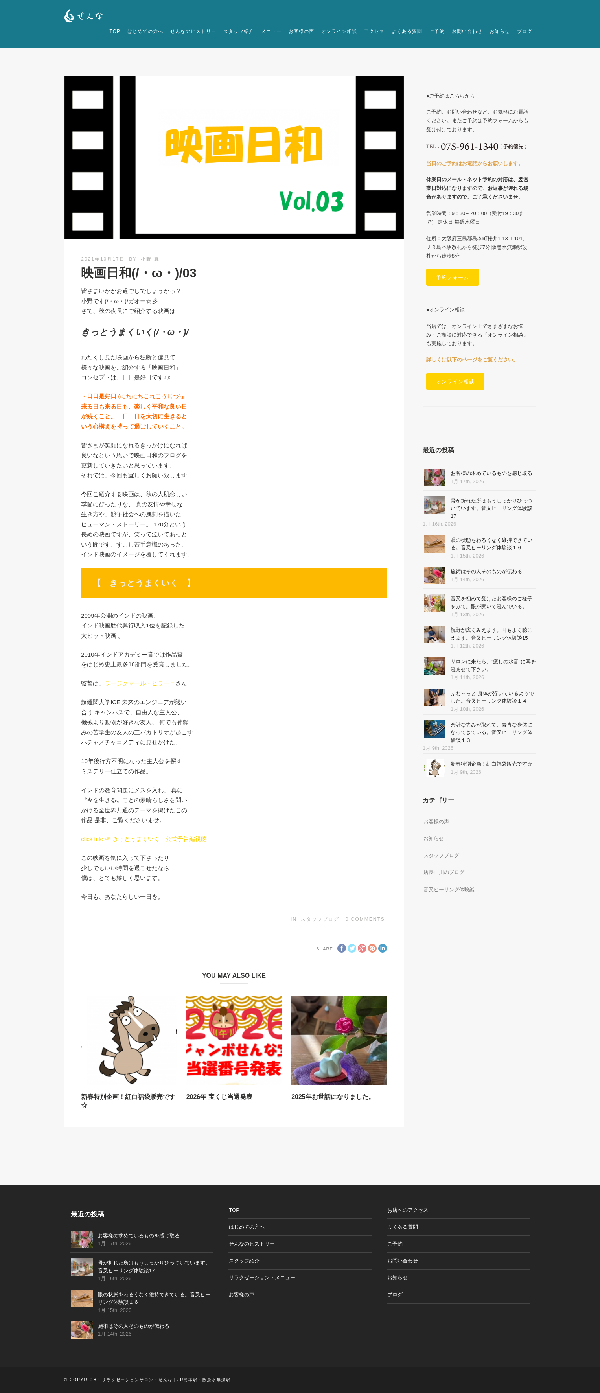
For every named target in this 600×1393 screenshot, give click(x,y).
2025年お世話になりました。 (333, 1096)
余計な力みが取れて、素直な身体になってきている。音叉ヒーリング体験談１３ (491, 732)
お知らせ (500, 31)
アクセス (374, 31)
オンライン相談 (339, 31)
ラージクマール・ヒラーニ (140, 683)
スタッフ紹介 (238, 31)
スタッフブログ (320, 919)
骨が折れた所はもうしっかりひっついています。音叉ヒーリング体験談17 (491, 508)
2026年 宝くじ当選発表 (219, 1096)
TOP (115, 31)
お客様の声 (301, 31)
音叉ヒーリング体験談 (449, 889)
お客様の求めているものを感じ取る (491, 473)
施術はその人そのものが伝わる (486, 571)
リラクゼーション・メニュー (262, 1278)
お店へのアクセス (407, 1210)
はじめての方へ (145, 31)
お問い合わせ (467, 31)
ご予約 (437, 31)
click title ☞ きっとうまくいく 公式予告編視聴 (144, 838)
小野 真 (150, 259)
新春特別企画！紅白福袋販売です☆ (491, 764)
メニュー (271, 31)
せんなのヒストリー (193, 31)
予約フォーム (452, 277)
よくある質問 (407, 31)
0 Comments (365, 919)
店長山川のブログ (443, 872)
